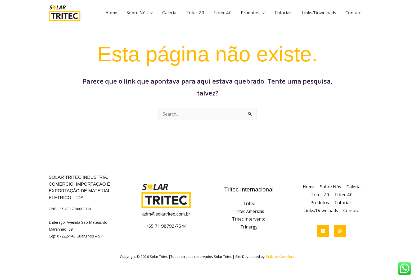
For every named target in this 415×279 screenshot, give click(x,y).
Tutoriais (285, 13)
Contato (354, 13)
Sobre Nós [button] (143, 13)
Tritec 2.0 (200, 13)
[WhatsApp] (340, 231)
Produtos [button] (253, 13)
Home (119, 13)
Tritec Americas (248, 211)
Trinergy (249, 227)
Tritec (249, 203)
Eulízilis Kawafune (280, 256)
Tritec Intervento (249, 219)
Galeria (175, 13)
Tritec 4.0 (226, 13)
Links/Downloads (320, 13)
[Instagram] (323, 231)
